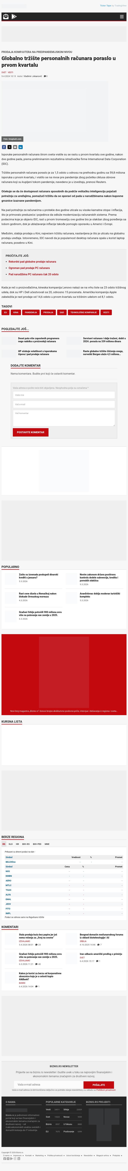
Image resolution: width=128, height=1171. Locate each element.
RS (3, 844)
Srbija (83, 941)
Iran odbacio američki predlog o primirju (101, 954)
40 (38, 964)
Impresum (17, 1155)
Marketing (40, 1155)
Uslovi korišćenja (73, 1155)
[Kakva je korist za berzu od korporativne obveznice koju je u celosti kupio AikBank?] (10, 977)
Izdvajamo (24, 941)
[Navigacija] (121, 17)
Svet (4, 72)
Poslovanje (69, 1131)
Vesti (10, 72)
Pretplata (116, 1155)
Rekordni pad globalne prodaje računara (32, 261)
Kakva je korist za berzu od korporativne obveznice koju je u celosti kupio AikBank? (40, 976)
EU (47, 1131)
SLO (11, 844)
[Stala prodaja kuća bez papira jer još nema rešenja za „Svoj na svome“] (10, 939)
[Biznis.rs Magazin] (64, 672)
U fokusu (68, 1124)
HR (17, 844)
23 (38, 944)
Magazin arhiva (102, 1155)
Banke (22, 983)
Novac (67, 1117)
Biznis (49, 1124)
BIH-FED (37, 844)
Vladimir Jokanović (33, 76)
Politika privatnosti (54, 1155)
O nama (6, 1155)
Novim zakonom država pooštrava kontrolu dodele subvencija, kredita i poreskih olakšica (99, 577)
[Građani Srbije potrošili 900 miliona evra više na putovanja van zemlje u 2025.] (10, 958)
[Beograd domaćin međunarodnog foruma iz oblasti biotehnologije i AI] (71, 939)
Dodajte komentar (25, 365)
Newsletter (88, 1155)
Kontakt (28, 1155)
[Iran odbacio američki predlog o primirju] (71, 958)
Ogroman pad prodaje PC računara (29, 268)
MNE (47, 844)
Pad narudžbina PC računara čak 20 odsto (34, 274)
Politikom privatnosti (106, 1090)
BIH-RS (26, 844)
